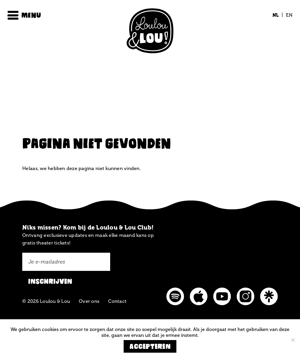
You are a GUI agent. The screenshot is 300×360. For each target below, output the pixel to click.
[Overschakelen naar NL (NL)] (276, 15)
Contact (117, 301)
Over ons (89, 301)
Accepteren (150, 346)
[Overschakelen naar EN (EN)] (287, 15)
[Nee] (293, 340)
